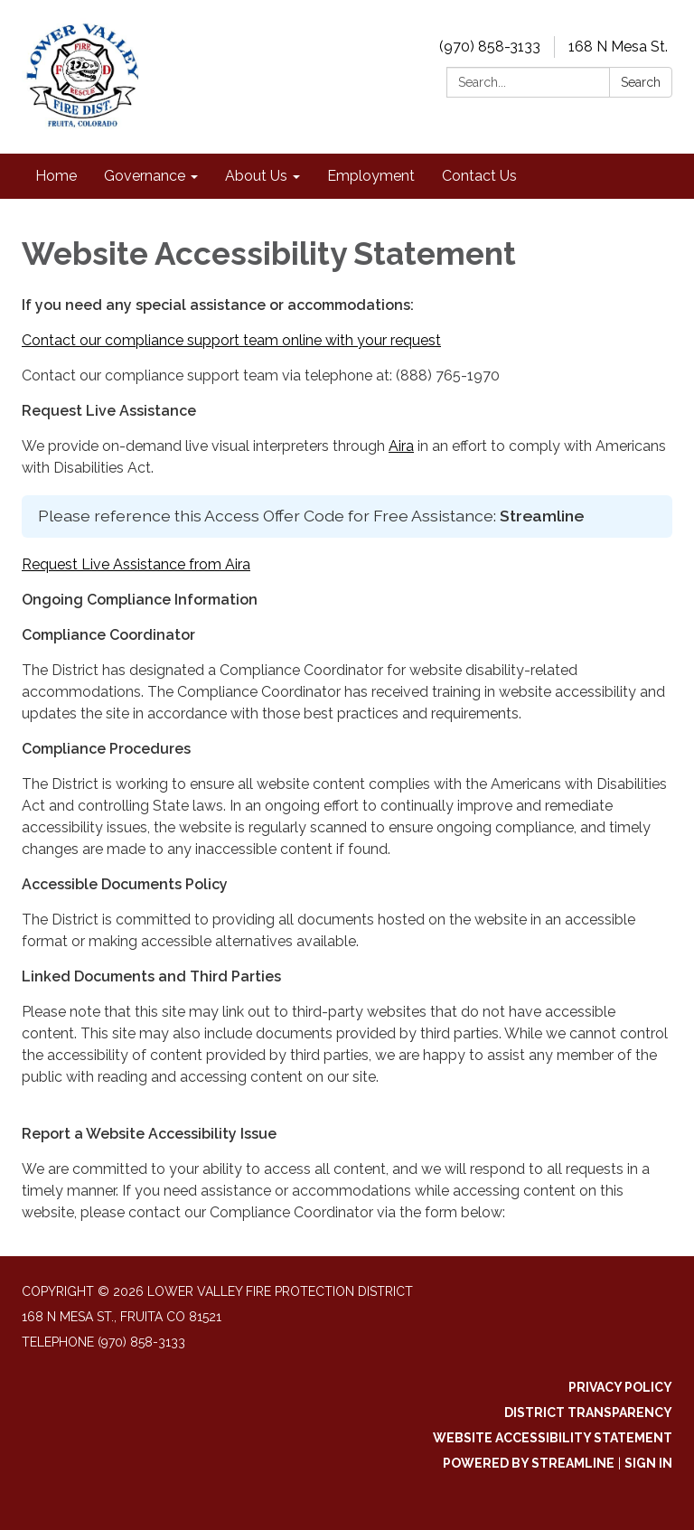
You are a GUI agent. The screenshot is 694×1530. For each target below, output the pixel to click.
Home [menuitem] (56, 175)
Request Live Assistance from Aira (136, 564)
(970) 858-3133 (489, 46)
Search (641, 82)
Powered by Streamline (528, 1463)
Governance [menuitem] (144, 175)
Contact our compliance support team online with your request (231, 340)
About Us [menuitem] (256, 175)
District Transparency (588, 1412)
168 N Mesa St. (618, 46)
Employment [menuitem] (371, 175)
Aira (401, 446)
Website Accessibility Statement (552, 1438)
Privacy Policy (620, 1387)
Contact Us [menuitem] (479, 175)
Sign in (648, 1463)
